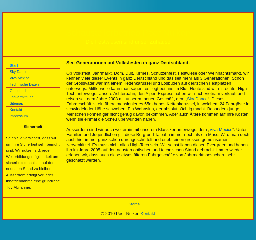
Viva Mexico (19, 78)
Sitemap (16, 103)
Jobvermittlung (22, 97)
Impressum (19, 116)
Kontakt (16, 110)
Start (14, 65)
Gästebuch (18, 91)
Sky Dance (18, 72)
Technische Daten (24, 84)
